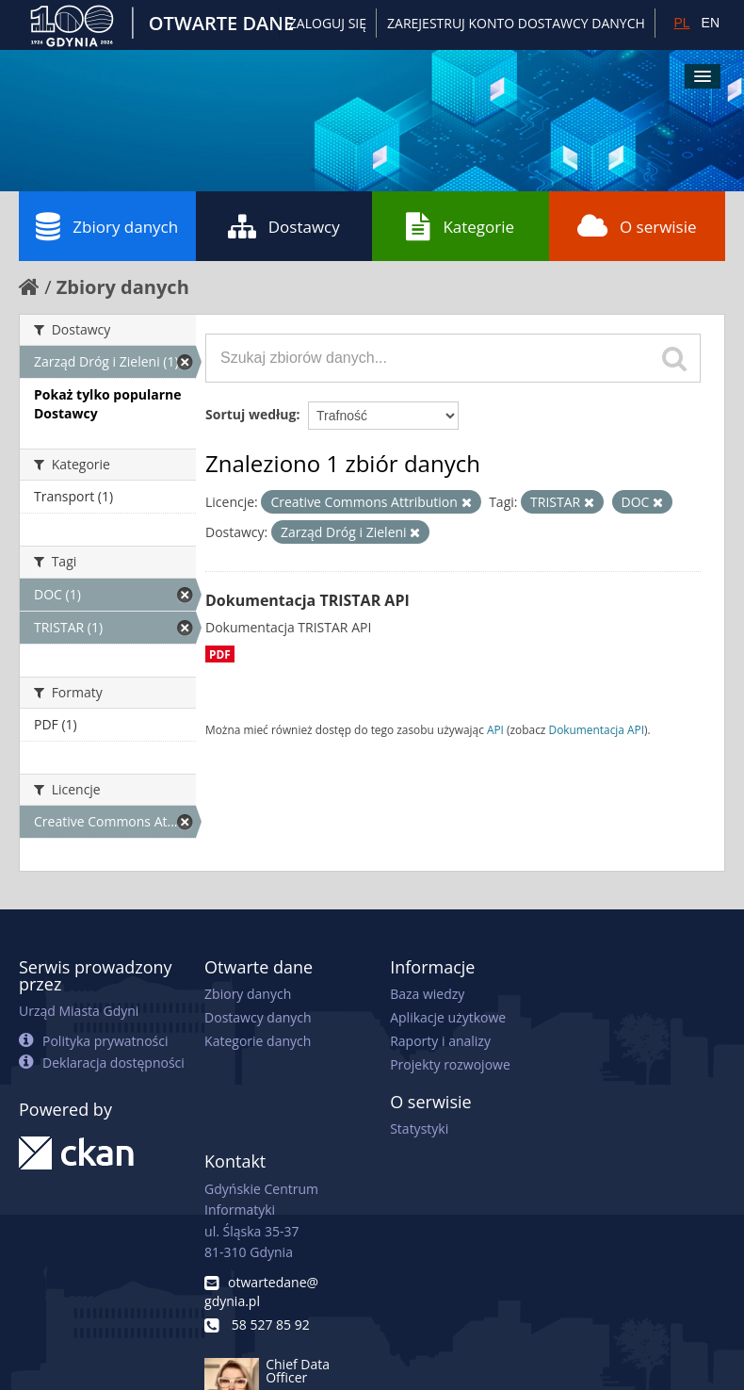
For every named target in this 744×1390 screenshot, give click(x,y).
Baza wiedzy (427, 994)
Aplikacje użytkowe (448, 1017)
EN (711, 22)
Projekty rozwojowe (450, 1064)
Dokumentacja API (597, 729)
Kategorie (460, 226)
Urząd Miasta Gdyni (78, 1011)
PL (681, 22)
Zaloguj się (327, 23)
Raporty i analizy (440, 1041)
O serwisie (637, 226)
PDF (220, 654)
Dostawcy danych (257, 1017)
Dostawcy (284, 226)
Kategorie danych (257, 1041)
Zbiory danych (107, 226)
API (495, 729)
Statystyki (419, 1128)
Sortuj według (250, 414)
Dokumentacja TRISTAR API (307, 600)
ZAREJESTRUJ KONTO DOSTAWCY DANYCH (516, 23)
